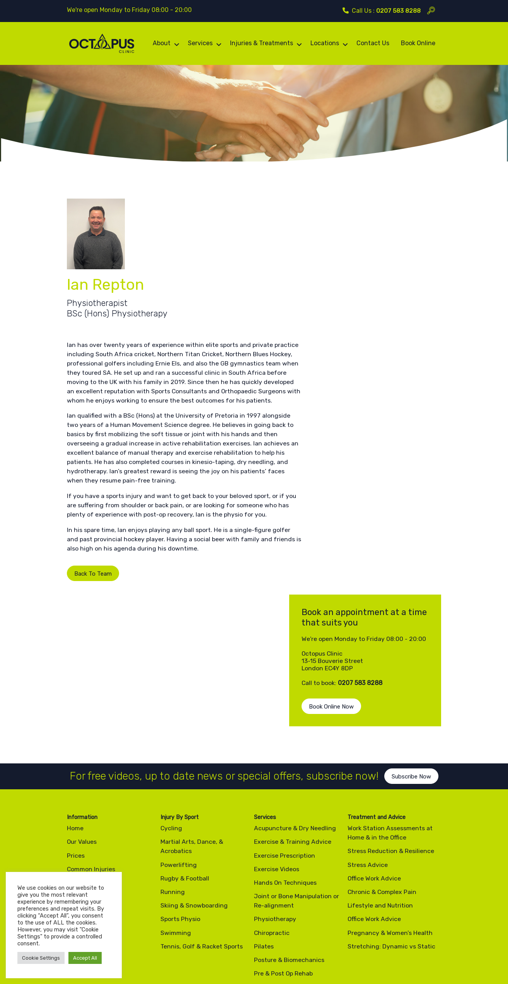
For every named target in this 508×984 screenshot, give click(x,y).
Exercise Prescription (284, 742)
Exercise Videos (89, 782)
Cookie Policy (124, 954)
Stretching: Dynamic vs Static (391, 832)
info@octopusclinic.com (303, 917)
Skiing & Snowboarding (194, 791)
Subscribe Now (413, 670)
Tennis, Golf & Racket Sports (201, 832)
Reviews (79, 796)
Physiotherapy (275, 805)
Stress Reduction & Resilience (391, 737)
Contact (79, 837)
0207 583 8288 (398, 10)
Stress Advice (368, 751)
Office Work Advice (374, 764)
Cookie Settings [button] (41, 958)
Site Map (158, 954)
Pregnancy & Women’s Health (390, 819)
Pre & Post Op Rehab (283, 859)
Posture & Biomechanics (289, 846)
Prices (76, 742)
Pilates (264, 832)
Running (172, 778)
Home (75, 714)
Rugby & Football (185, 764)
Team (74, 769)
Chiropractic (272, 819)
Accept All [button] (85, 958)
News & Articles (90, 823)
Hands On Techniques (285, 769)
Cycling (171, 714)
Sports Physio (180, 805)
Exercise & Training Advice (292, 728)
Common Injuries (91, 755)
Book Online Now (358, 318)
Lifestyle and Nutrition (381, 791)
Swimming (175, 819)
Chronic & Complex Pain (382, 778)
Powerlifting (178, 751)
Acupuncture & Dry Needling (296, 714)
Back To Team (86, 592)
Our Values (82, 728)
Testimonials (85, 810)
